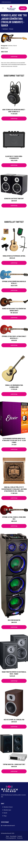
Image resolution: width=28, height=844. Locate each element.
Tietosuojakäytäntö (11, 838)
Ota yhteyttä (13, 836)
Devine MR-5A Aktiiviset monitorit (14, 198)
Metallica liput (7, 810)
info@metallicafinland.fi (6, 2)
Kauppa (23, 8)
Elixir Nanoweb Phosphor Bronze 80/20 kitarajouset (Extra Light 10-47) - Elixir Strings (14, 440)
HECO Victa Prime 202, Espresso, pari (14, 719)
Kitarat (11, 29)
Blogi (5, 816)
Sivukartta (19, 838)
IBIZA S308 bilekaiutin (14, 620)
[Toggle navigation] (3, 8)
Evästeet (20, 836)
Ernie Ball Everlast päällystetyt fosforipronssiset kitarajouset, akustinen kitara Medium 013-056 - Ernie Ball (14, 489)
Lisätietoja (14, 56)
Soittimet (5, 29)
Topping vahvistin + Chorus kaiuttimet (14, 764)
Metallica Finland (8, 807)
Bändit (5, 813)
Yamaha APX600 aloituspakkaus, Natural (14, 256)
